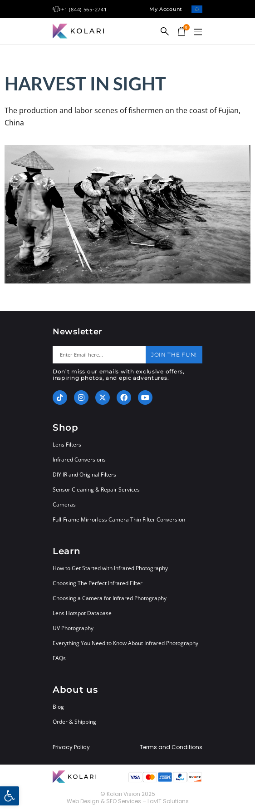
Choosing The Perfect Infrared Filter (97, 583)
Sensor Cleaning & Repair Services (96, 489)
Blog (58, 707)
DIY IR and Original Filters (84, 474)
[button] (197, 32)
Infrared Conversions (79, 459)
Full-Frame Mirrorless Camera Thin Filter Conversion (119, 519)
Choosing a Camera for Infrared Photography (110, 598)
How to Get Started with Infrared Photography (110, 568)
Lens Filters (67, 444)
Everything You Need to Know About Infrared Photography (125, 643)
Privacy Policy (71, 747)
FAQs (59, 658)
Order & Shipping (74, 722)
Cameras (64, 504)
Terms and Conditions (171, 747)
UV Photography (73, 628)
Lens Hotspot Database (82, 613)
